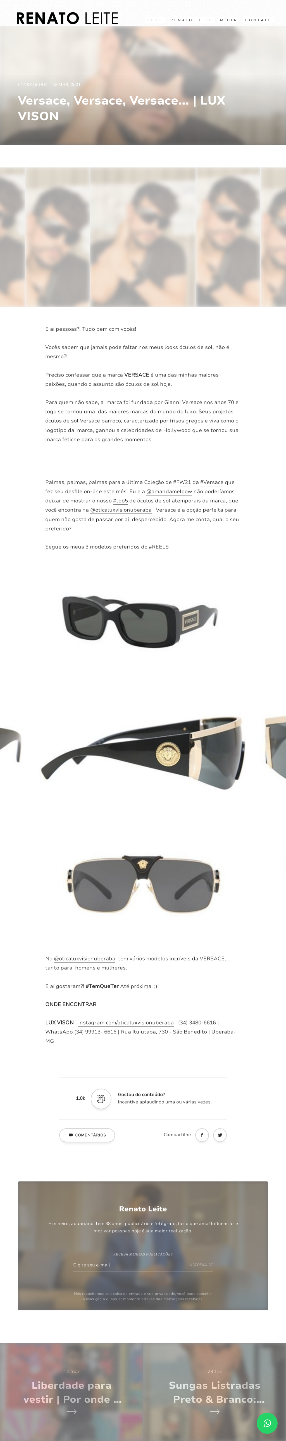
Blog (155, 20)
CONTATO (258, 20)
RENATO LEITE (191, 20)
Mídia (228, 20)
